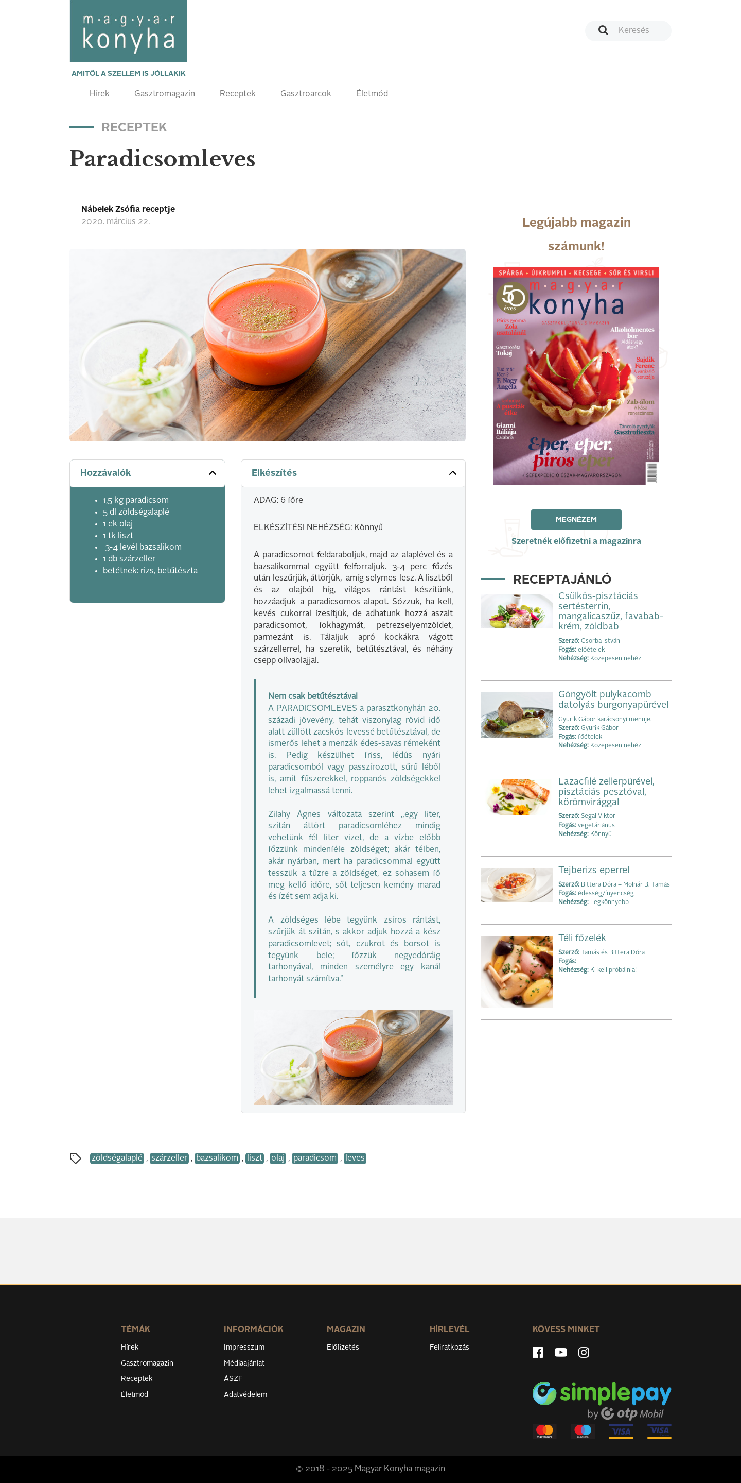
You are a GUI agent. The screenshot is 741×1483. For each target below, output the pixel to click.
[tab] (147, 473)
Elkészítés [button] (355, 473)
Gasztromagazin (164, 94)
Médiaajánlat (244, 1363)
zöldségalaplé (117, 1158)
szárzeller (169, 1158)
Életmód (372, 94)
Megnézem (576, 519)
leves (355, 1158)
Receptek (238, 94)
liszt (254, 1158)
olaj (278, 1158)
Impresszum (244, 1347)
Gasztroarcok (305, 94)
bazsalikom (217, 1158)
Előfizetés (343, 1347)
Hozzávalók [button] (149, 473)
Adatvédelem (245, 1395)
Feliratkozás (449, 1347)
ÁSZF (233, 1379)
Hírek (100, 94)
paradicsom (315, 1158)
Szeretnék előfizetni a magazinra (576, 542)
